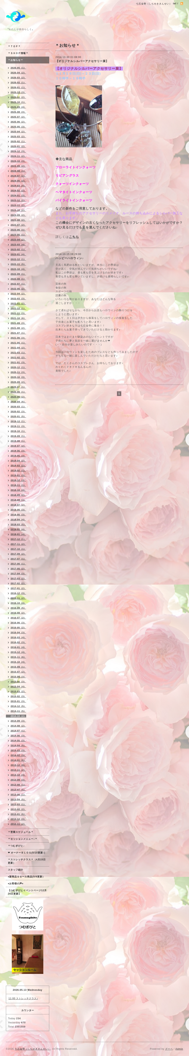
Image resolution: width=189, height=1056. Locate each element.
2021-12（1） (18, 308)
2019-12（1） (18, 421)
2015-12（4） (18, 652)
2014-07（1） (18, 731)
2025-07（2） (18, 117)
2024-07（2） (18, 176)
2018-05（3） (18, 514)
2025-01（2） (18, 146)
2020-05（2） (18, 397)
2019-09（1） (18, 436)
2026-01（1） (18, 87)
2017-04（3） (18, 573)
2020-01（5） (18, 416)
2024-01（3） (18, 195)
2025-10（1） (18, 102)
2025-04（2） (18, 131)
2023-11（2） (18, 205)
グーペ (169, 1049)
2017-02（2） (18, 583)
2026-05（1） (18, 68)
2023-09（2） (18, 215)
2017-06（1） (18, 564)
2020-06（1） (18, 392)
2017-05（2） (18, 568)
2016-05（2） (18, 627)
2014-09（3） (18, 721)
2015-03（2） (18, 691)
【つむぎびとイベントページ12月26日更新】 (27, 892)
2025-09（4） (18, 107)
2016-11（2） (18, 598)
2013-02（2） (18, 809)
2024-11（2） (18, 156)
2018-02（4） (18, 529)
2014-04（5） (18, 745)
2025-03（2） (18, 136)
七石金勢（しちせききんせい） (33, 1049)
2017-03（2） (18, 578)
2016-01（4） (18, 647)
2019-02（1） (18, 470)
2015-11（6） (18, 657)
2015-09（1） (18, 667)
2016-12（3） (18, 593)
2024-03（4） (18, 185)
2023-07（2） (18, 225)
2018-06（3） (18, 510)
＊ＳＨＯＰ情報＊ (18, 53)
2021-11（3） (18, 313)
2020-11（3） (18, 372)
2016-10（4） (18, 603)
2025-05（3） (18, 127)
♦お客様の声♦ (15, 883)
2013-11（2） (18, 770)
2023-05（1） (18, 235)
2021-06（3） (18, 338)
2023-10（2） (18, 210)
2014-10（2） (18, 716)
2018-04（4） (18, 519)
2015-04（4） (18, 686)
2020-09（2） (18, 382)
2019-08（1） (18, 441)
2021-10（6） (18, 318)
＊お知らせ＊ (15, 60)
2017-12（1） (18, 539)
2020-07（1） (18, 387)
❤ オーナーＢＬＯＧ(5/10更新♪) (26, 852)
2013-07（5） (18, 789)
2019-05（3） (18, 456)
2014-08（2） (18, 726)
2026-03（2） (18, 77)
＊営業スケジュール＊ (20, 832)
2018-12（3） (18, 480)
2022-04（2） (18, 293)
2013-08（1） (18, 785)
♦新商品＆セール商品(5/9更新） (26, 876)
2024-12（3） (18, 151)
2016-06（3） (18, 623)
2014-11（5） (18, 711)
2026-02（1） (18, 82)
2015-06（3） (18, 677)
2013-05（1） (18, 794)
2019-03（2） (18, 465)
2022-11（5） (18, 264)
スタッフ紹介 (15, 869)
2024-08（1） (18, 171)
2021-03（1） (18, 352)
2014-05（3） (18, 740)
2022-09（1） (18, 274)
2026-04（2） (18, 73)
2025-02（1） (18, 141)
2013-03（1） (18, 804)
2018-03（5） (18, 524)
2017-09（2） (18, 554)
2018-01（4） (18, 534)
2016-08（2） (18, 613)
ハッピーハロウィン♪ (70, 258)
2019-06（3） (18, 451)
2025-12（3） (18, 92)
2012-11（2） (18, 824)
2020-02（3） (18, 411)
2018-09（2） (18, 495)
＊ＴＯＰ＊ (14, 46)
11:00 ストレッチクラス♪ (23, 998)
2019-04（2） (18, 460)
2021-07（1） (18, 333)
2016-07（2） (18, 618)
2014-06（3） (18, 735)
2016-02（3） (18, 642)
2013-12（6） (18, 765)
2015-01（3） (18, 701)
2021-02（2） (18, 357)
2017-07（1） (18, 559)
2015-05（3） (18, 681)
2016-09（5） (18, 608)
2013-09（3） (18, 780)
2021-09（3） (18, 323)
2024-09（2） (18, 166)
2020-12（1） (18, 367)
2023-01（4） (18, 254)
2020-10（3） (18, 377)
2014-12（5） (18, 706)
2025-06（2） (18, 122)
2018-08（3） (18, 500)
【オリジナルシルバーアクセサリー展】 (82, 61)
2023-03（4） (18, 244)
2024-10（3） (18, 161)
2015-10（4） (18, 662)
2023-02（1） (18, 249)
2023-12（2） (18, 200)
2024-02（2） (18, 190)
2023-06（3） (18, 230)
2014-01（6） (18, 760)
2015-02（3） (18, 696)
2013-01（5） (18, 814)
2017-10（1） (18, 549)
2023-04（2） (18, 239)
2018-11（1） (18, 485)
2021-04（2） (18, 347)
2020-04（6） (18, 402)
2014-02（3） (18, 755)
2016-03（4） (18, 637)
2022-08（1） (18, 279)
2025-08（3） (18, 112)
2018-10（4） (18, 490)
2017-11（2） (18, 544)
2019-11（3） (18, 426)
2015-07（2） (18, 672)
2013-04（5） (18, 799)
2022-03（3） (18, 298)
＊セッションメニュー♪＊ (22, 839)
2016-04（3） (18, 632)
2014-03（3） (18, 750)
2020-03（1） (18, 406)
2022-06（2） (18, 289)
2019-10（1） (18, 431)
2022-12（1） (18, 259)
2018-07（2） (18, 505)
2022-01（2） (18, 303)
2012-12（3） (18, 819)
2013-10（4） (18, 775)
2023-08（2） (18, 220)
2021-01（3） (18, 362)
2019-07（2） (18, 446)
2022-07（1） (18, 284)
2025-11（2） (18, 97)
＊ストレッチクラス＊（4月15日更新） (27, 861)
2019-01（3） (18, 475)
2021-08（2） (18, 328)
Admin (179, 1049)
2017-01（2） (18, 588)
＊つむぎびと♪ (16, 845)
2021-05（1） (18, 343)
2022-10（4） (18, 269)
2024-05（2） (18, 181)
